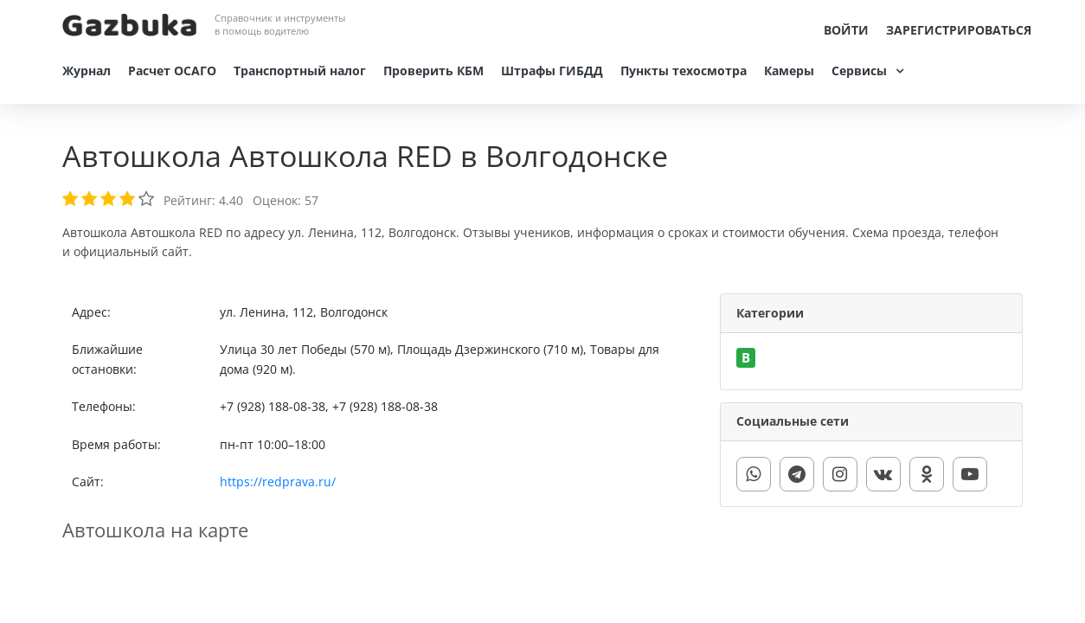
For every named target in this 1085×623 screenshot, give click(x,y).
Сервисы (859, 70)
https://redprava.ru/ (278, 481)
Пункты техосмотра (683, 70)
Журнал (86, 70)
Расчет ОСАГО (172, 70)
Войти (846, 30)
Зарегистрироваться (958, 30)
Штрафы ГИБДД (552, 70)
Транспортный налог (300, 70)
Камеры (789, 70)
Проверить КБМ (433, 70)
